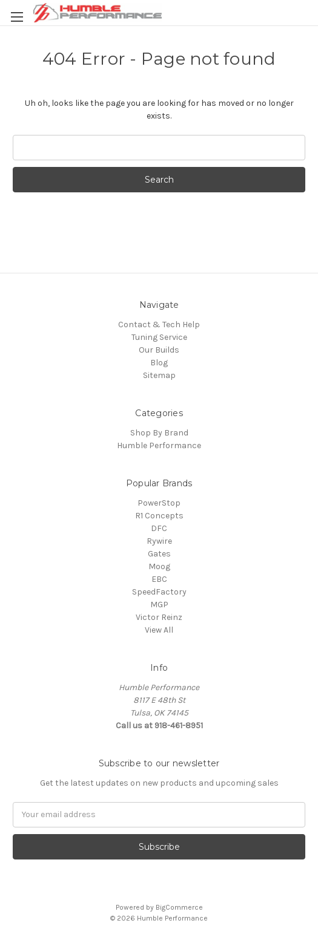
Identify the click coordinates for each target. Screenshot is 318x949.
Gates (159, 554)
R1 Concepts (159, 515)
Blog (159, 362)
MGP (159, 604)
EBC (159, 579)
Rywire (159, 541)
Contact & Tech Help (159, 324)
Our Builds (159, 350)
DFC (159, 528)
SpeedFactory (159, 592)
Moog (159, 566)
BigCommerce (179, 907)
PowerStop (159, 503)
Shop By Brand (159, 433)
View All (159, 630)
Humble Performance (159, 445)
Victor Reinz (159, 617)
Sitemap (159, 375)
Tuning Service (159, 337)
